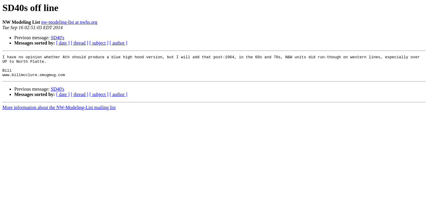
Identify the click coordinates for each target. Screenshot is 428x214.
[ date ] (63, 42)
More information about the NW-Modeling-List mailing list (59, 111)
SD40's (57, 37)
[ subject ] (98, 42)
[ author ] (119, 42)
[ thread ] (79, 42)
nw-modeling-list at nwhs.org (69, 22)
